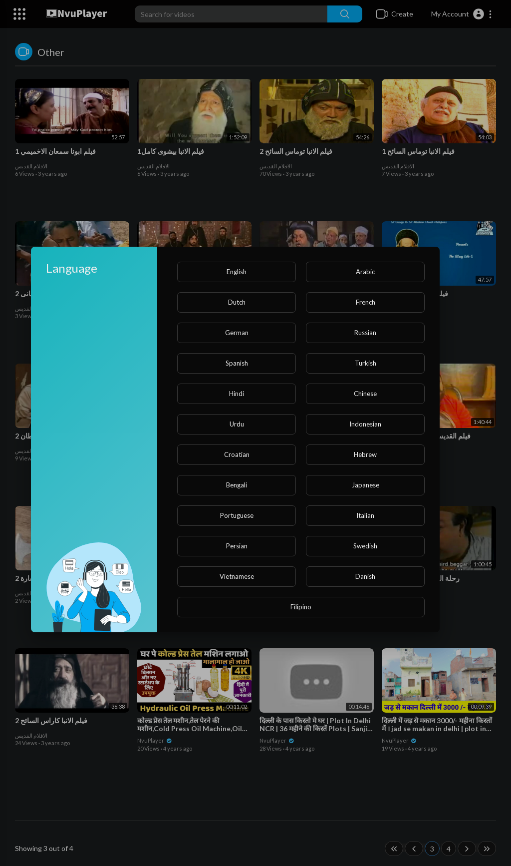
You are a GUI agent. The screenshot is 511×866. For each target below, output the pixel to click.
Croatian (237, 454)
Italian (365, 515)
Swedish (365, 546)
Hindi (236, 394)
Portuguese (237, 515)
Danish (365, 576)
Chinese (365, 394)
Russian (365, 333)
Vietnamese (237, 576)
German (237, 333)
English (237, 272)
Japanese (365, 485)
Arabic (365, 272)
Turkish (365, 363)
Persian (237, 546)
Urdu (237, 424)
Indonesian (365, 424)
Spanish (237, 363)
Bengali (236, 485)
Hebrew (365, 454)
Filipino (300, 607)
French (365, 302)
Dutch (237, 302)
